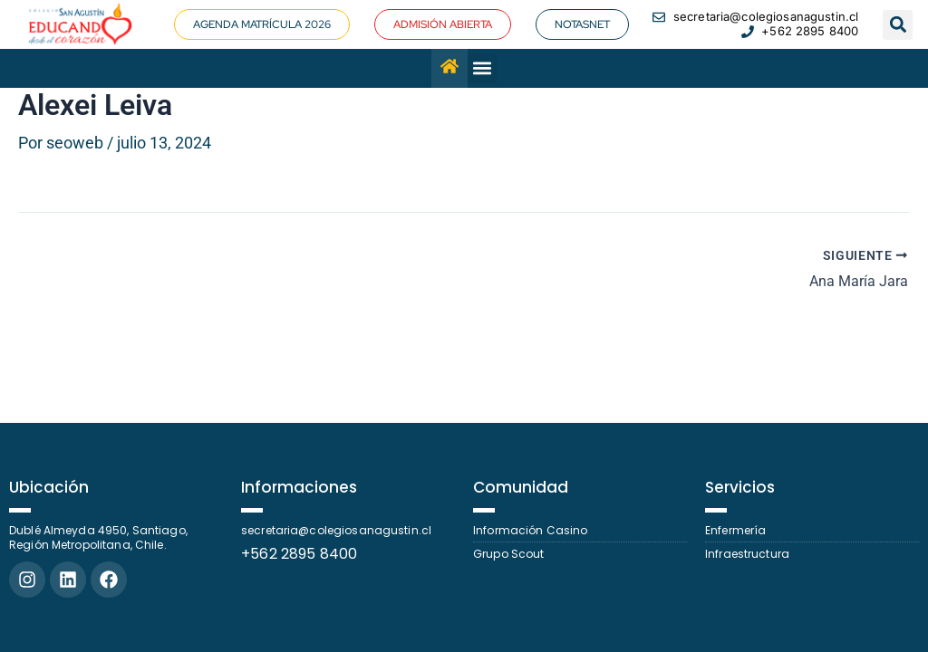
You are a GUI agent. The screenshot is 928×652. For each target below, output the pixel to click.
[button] (898, 25)
